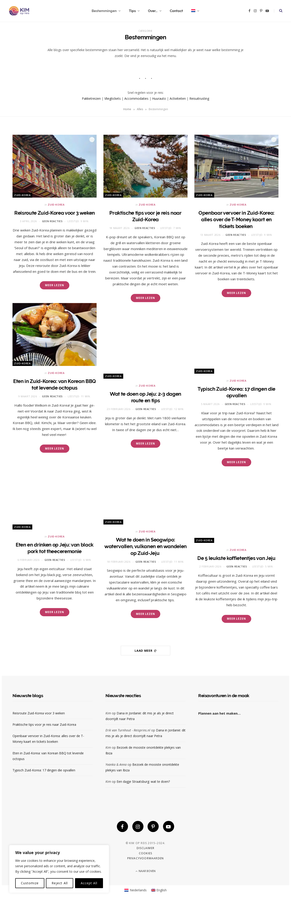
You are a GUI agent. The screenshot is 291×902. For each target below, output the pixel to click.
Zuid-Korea (22, 195)
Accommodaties (136, 98)
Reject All (60, 883)
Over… (153, 11)
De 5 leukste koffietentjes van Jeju (236, 558)
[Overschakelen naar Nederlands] (135, 890)
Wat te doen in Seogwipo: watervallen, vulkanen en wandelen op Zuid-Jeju (145, 546)
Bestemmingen (104, 11)
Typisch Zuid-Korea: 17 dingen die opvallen (44, 770)
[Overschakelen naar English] (159, 890)
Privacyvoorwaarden (145, 858)
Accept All (89, 883)
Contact (176, 11)
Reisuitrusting (199, 98)
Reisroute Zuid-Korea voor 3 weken (54, 213)
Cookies (145, 853)
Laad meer (145, 651)
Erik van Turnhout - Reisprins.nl (127, 730)
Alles (140, 109)
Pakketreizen (91, 98)
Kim (108, 713)
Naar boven (145, 871)
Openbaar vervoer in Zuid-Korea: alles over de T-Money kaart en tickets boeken (236, 219)
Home (127, 109)
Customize (30, 883)
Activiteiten (178, 98)
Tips (132, 11)
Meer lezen (54, 285)
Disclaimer (145, 848)
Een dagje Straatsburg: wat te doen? (143, 781)
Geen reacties (52, 221)
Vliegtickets (112, 98)
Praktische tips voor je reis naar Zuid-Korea (44, 724)
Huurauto (159, 98)
